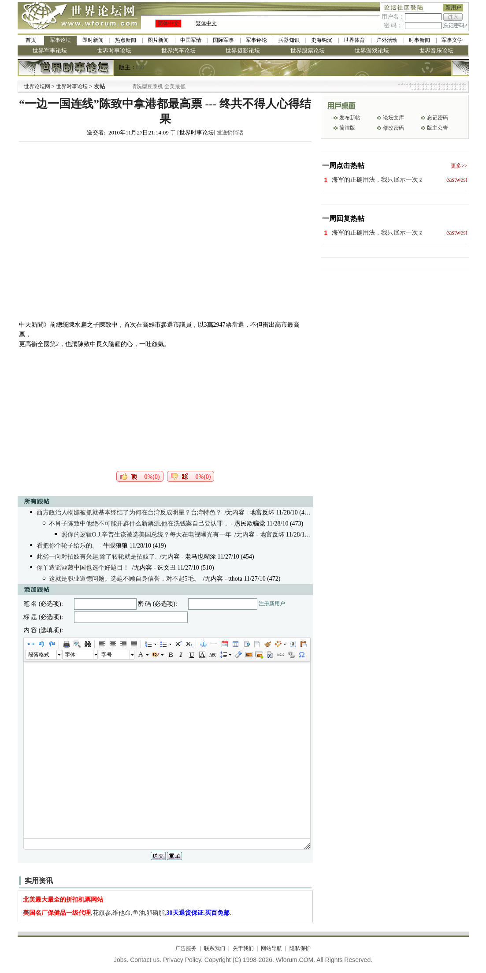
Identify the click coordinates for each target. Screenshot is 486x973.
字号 (106, 655)
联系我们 (214, 948)
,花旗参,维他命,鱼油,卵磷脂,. (127, 913)
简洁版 (347, 128)
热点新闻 (125, 40)
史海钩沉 (321, 40)
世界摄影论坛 (243, 50)
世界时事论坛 (114, 50)
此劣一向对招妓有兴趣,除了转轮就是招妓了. (97, 556)
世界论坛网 (37, 86)
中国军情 (190, 40)
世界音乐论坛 (436, 50)
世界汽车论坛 (178, 50)
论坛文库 (393, 118)
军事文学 (452, 40)
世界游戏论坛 (372, 50)
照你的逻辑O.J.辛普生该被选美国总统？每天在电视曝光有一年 (146, 534)
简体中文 (168, 23)
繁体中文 (206, 23)
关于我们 (243, 948)
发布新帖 (349, 118)
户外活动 (386, 40)
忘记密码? (455, 25)
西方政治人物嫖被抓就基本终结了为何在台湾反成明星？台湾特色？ (129, 512)
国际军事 (223, 40)
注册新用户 (272, 603)
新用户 (453, 7)
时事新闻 (419, 40)
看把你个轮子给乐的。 (67, 545)
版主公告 (437, 128)
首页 (31, 40)
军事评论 (256, 40)
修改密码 (393, 128)
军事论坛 (60, 40)
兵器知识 (289, 40)
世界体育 (354, 40)
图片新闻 (158, 40)
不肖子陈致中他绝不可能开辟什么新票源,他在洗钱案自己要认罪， (139, 523)
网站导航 (271, 948)
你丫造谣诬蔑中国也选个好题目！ (83, 567)
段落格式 (38, 655)
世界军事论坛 (50, 50)
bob (140, 67)
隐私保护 (300, 948)
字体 (70, 655)
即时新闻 (93, 40)
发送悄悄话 (230, 133)
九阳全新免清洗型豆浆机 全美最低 (156, 86)
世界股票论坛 (307, 50)
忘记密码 (437, 118)
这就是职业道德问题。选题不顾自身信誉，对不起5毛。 (124, 578)
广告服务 (186, 948)
